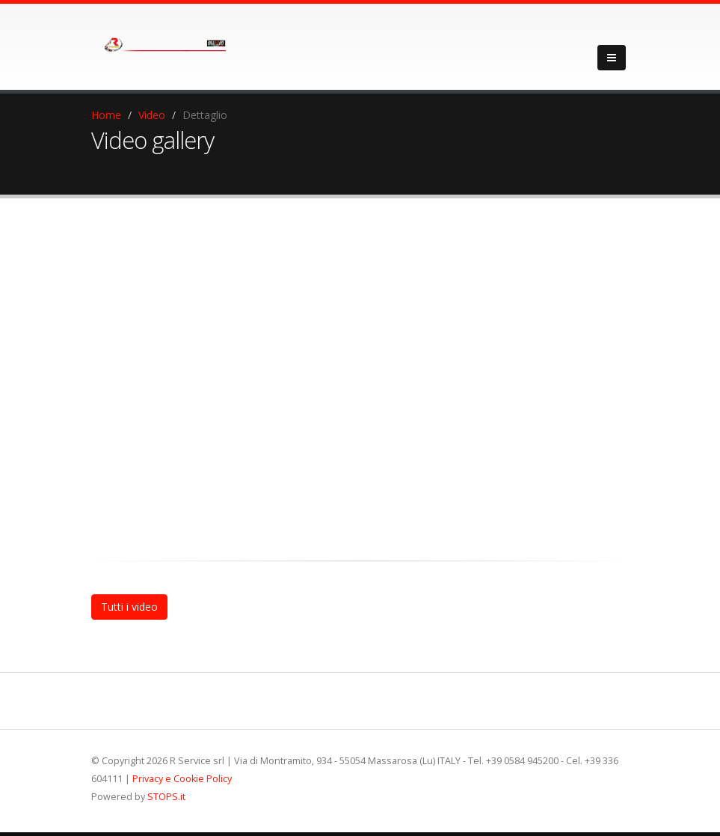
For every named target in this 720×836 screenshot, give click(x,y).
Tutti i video (129, 606)
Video (151, 115)
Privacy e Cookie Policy (182, 778)
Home (106, 115)
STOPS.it (166, 796)
